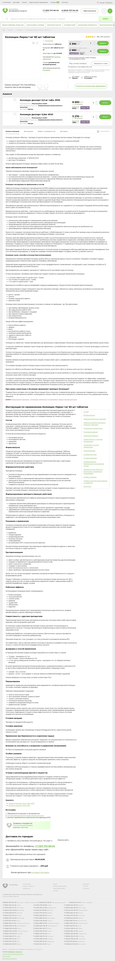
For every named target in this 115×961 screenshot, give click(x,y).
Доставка (86, 884)
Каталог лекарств (28, 886)
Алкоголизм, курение (35, 25)
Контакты (86, 888)
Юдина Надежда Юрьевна (23, 825)
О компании (27, 884)
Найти (105, 19)
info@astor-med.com (14, 952)
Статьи (55, 884)
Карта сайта (6, 956)
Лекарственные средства (13, 25)
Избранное (26, 888)
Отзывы (55, 890)
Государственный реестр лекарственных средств (25, 815)
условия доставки (40, 872)
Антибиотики (69, 25)
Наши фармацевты (59, 888)
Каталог (10, 30)
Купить (103, 43)
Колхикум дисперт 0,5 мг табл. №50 (40, 100)
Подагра (20, 30)
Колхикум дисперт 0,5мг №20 (36, 114)
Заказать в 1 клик (101, 63)
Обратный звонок (89, 11)
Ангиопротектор (54, 25)
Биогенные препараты (87, 25)
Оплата (24, 2)
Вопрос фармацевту (59, 886)
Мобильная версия (10, 958)
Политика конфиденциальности (13, 954)
